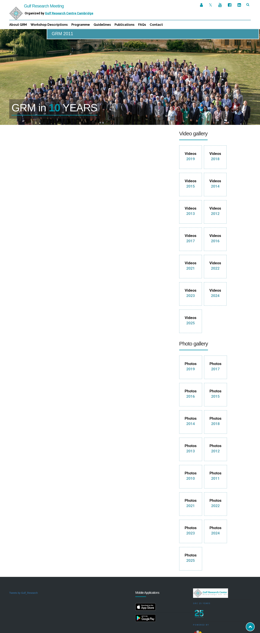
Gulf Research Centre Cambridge (69, 13)
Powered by (201, 596)
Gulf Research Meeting (36, 6)
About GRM (18, 24)
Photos (191, 337)
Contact (156, 24)
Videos (190, 127)
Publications (124, 24)
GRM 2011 (62, 33)
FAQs (142, 24)
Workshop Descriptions (49, 24)
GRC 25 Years (201, 574)
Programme (80, 24)
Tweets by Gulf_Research (23, 563)
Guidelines (102, 24)
